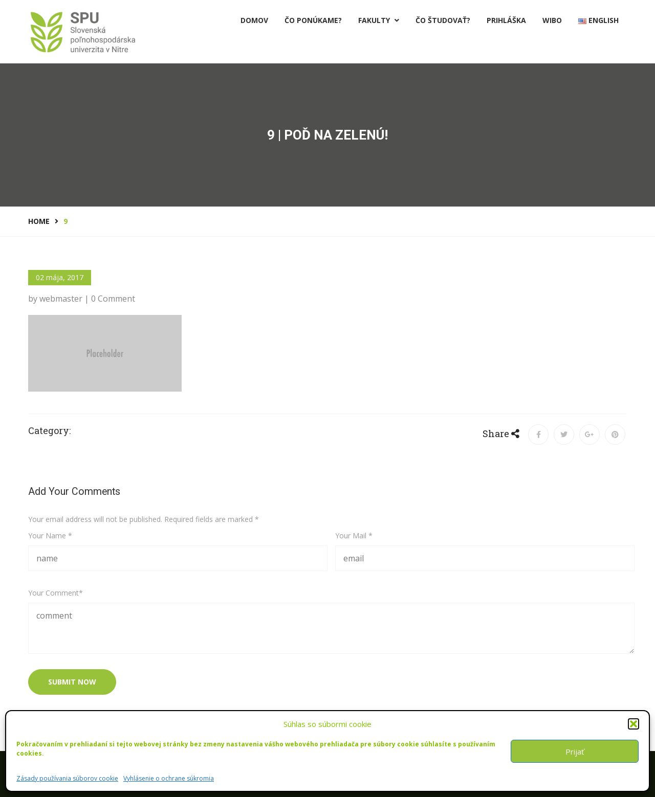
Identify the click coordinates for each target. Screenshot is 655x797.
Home (39, 221)
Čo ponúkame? (313, 20)
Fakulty (378, 20)
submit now (72, 682)
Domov (254, 20)
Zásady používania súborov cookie (67, 778)
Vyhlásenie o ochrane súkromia (168, 778)
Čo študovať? (443, 20)
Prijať (574, 751)
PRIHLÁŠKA (506, 20)
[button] (633, 724)
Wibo (552, 20)
